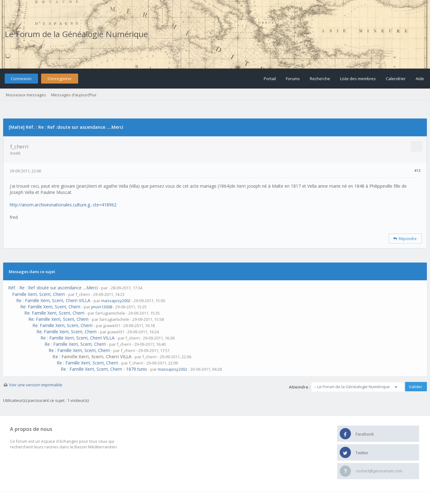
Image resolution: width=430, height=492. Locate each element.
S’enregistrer (59, 78)
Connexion (21, 78)
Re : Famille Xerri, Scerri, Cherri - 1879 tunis (104, 369)
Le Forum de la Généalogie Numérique (76, 34)
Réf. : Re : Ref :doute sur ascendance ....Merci (53, 288)
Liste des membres (358, 78)
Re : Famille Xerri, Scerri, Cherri (75, 344)
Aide (420, 78)
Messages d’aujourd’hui (73, 95)
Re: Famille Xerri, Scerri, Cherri (50, 307)
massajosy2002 (115, 300)
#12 (417, 170)
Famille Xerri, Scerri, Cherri (38, 294)
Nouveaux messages (26, 95)
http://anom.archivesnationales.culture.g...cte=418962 (63, 205)
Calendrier (396, 78)
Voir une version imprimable (35, 385)
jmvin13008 (101, 307)
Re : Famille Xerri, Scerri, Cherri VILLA (53, 300)
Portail (270, 78)
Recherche (320, 78)
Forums (293, 78)
